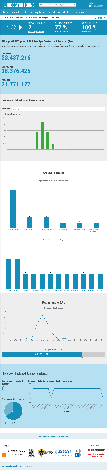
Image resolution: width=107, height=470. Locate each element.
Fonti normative (44, 436)
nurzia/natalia (25, 290)
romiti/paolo (58, 290)
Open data (65, 436)
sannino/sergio (84, 290)
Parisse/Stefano (79, 229)
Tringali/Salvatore (46, 229)
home (5, 12)
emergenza (81, 12)
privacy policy (28, 466)
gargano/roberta (93, 290)
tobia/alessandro (10, 290)
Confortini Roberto (13, 229)
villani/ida (67, 290)
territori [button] (15, 12)
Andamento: (6, 108)
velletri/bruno (42, 290)
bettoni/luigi (34, 290)
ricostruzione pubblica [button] (60, 12)
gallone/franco (50, 290)
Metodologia (55, 436)
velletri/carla (75, 290)
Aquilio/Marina (63, 229)
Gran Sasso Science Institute (12, 466)
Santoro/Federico (29, 229)
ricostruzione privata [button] (34, 12)
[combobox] (56, 4)
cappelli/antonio (18, 290)
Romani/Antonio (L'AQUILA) (93, 230)
